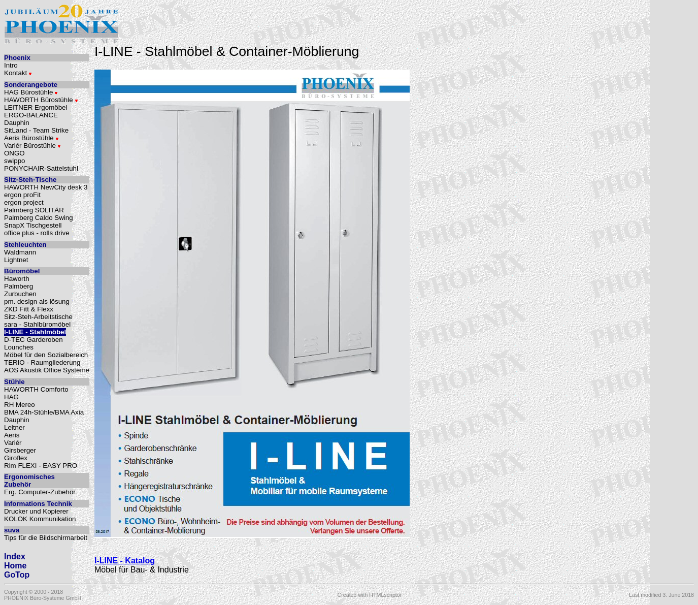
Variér (13, 443)
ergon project (24, 202)
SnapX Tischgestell (32, 225)
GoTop (16, 574)
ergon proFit (22, 195)
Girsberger (20, 450)
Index (14, 556)
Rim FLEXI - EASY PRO (40, 465)
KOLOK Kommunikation (40, 519)
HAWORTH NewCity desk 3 (45, 187)
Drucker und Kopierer (36, 511)
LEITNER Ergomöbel (35, 107)
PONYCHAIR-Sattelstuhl (41, 168)
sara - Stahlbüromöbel (37, 324)
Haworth (16, 278)
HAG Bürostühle (31, 92)
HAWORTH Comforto (36, 389)
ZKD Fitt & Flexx (28, 309)
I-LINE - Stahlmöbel (35, 332)
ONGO (14, 153)
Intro (11, 65)
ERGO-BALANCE (31, 115)
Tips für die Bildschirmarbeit (45, 538)
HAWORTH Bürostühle (41, 100)
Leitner (14, 427)
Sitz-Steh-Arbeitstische (38, 317)
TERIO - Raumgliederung (42, 362)
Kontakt (18, 73)
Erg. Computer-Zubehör (40, 492)
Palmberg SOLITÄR (34, 210)
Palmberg (18, 286)
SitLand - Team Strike (36, 130)
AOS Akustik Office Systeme (46, 370)
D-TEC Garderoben (33, 339)
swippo (14, 161)
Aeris (11, 435)
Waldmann (20, 252)
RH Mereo (19, 404)
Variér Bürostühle (32, 145)
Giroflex (15, 458)
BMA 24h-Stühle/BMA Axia (44, 412)
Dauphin (16, 122)
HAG (11, 397)
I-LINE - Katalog (124, 560)
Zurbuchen (20, 294)
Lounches (19, 347)
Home (15, 565)
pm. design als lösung (37, 301)
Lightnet (16, 260)
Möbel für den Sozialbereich (46, 355)
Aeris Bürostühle (31, 138)
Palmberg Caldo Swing (38, 217)
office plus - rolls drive (37, 233)
